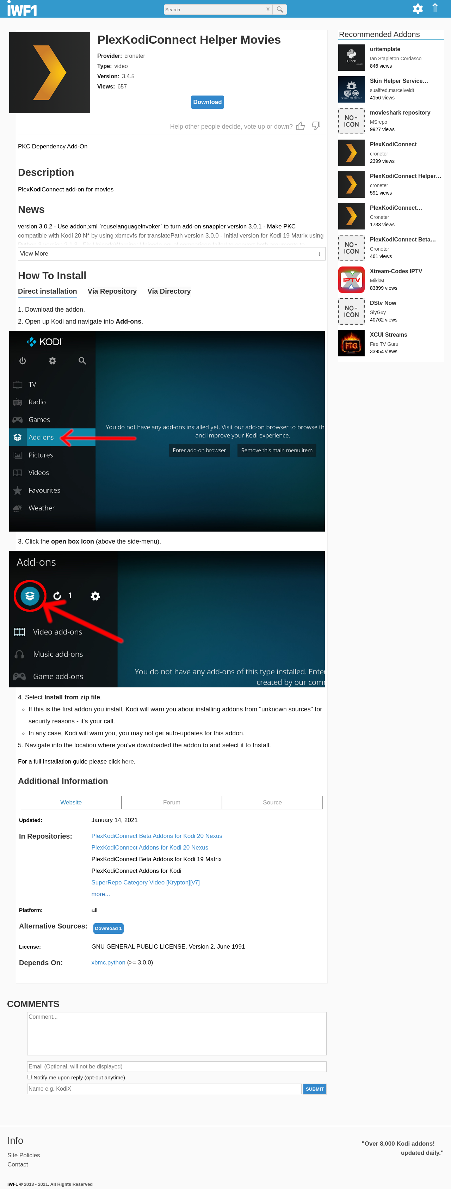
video (121, 66)
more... (101, 894)
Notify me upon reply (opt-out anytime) (79, 1077)
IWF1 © (15, 1184)
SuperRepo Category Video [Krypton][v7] (146, 882)
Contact (17, 1164)
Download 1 (108, 928)
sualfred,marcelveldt (392, 90)
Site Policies (23, 1155)
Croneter (379, 217)
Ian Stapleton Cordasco (395, 58)
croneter (134, 56)
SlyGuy (378, 312)
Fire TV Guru (384, 344)
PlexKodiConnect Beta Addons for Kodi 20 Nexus (157, 836)
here (128, 761)
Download (207, 102)
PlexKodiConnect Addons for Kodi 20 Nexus (150, 847)
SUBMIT (315, 1089)
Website (71, 802)
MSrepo (378, 122)
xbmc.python (122, 962)
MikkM (377, 280)
